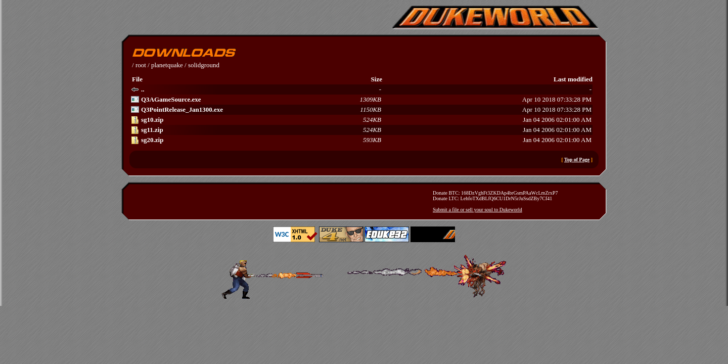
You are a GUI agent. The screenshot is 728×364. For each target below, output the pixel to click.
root (140, 65)
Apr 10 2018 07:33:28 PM (361, 100)
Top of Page (576, 159)
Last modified (573, 79)
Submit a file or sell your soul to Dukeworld (477, 209)
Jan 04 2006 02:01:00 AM (361, 120)
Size (376, 79)
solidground (203, 65)
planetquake (167, 65)
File (137, 79)
